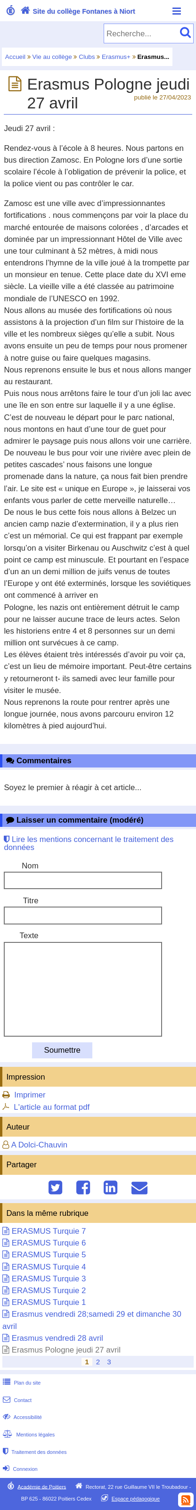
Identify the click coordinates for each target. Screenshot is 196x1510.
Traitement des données (33, 1452)
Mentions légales (28, 1434)
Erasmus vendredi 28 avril (57, 1338)
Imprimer (29, 1094)
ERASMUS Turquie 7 (49, 1231)
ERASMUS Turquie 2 (49, 1290)
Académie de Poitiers (41, 1486)
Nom (30, 865)
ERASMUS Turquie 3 (49, 1278)
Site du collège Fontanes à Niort (76, 11)
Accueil (15, 56)
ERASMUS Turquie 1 (49, 1302)
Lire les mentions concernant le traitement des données (88, 843)
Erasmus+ (116, 56)
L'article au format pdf (52, 1107)
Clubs (87, 56)
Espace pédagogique (136, 1499)
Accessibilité (21, 1417)
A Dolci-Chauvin (39, 1144)
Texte (29, 935)
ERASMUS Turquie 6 (49, 1242)
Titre (31, 900)
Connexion (19, 1469)
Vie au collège (52, 56)
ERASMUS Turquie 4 (49, 1266)
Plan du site (21, 1383)
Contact (16, 1400)
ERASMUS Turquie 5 (49, 1254)
